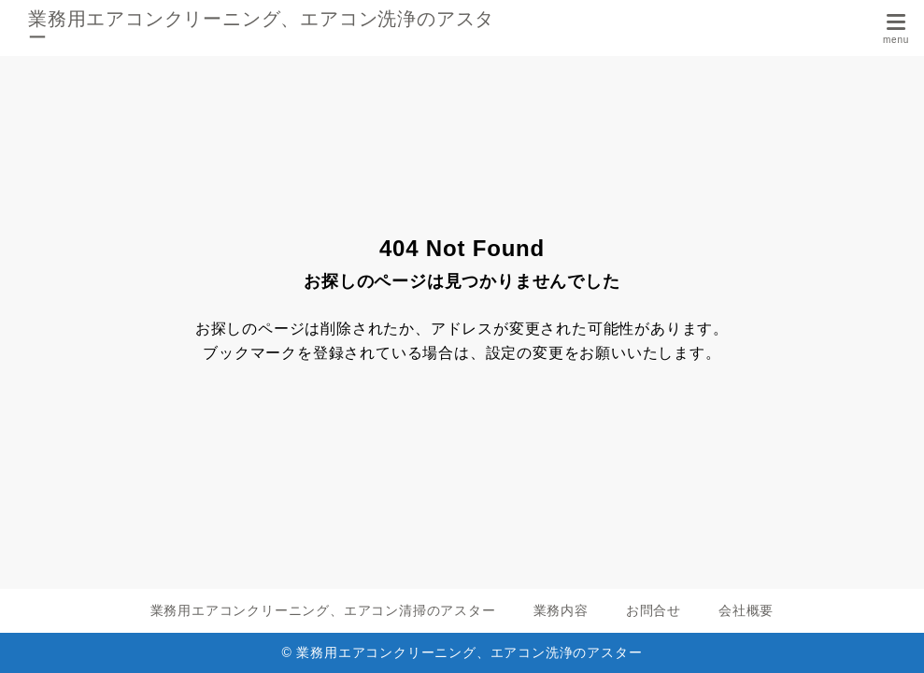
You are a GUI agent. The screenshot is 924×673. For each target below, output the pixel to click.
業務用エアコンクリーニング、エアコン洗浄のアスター (261, 28)
